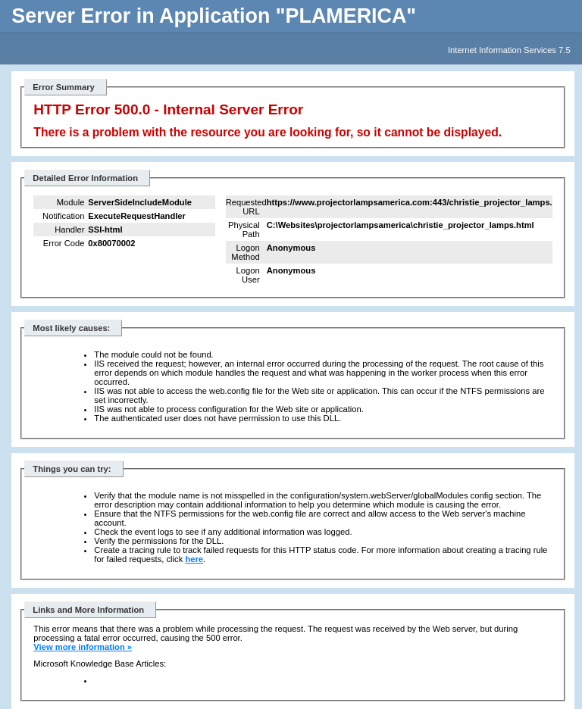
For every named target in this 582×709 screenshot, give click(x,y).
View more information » (82, 646)
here (194, 559)
